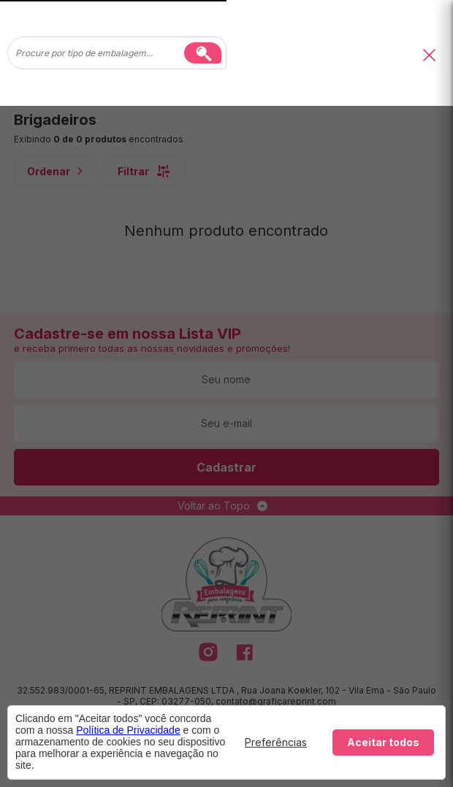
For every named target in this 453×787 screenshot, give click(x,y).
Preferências (276, 742)
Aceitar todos (383, 742)
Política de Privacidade (128, 730)
